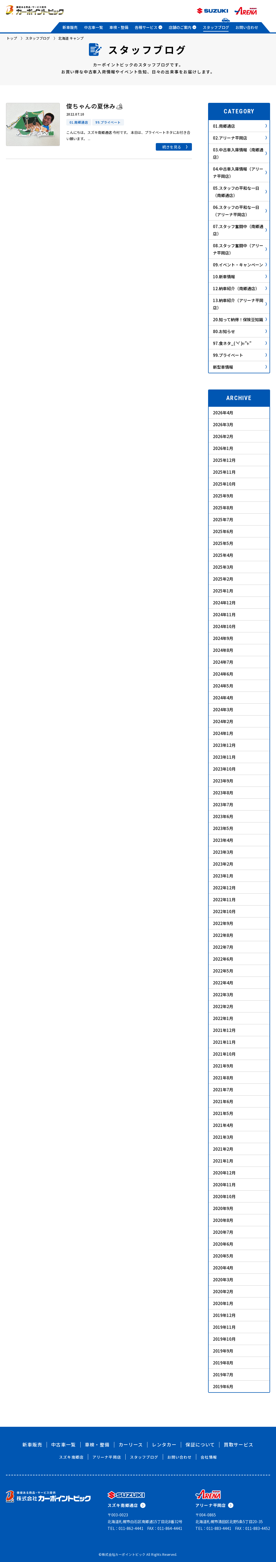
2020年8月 (223, 1220)
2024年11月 (224, 614)
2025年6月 (223, 531)
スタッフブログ (216, 27)
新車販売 (70, 27)
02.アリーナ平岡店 (240, 138)
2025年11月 (224, 472)
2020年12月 (224, 1172)
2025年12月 (224, 460)
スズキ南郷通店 (127, 1505)
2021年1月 (223, 1161)
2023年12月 (224, 745)
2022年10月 (224, 911)
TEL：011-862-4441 (125, 1528)
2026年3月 (223, 424)
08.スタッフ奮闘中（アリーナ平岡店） (240, 249)
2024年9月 (223, 638)
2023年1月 (223, 876)
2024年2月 (223, 721)
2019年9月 (223, 1351)
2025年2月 (223, 579)
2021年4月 (223, 1125)
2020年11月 (224, 1184)
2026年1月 (223, 448)
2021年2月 (223, 1149)
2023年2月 (223, 864)
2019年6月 (223, 1386)
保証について (200, 1444)
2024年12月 (224, 602)
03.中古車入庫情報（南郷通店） (240, 153)
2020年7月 (223, 1232)
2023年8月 (223, 792)
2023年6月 (223, 816)
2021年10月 (224, 1054)
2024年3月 (223, 709)
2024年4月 (223, 697)
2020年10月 (224, 1196)
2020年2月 (223, 1291)
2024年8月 (223, 650)
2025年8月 (223, 507)
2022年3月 (223, 994)
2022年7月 (223, 947)
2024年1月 (223, 733)
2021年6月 (223, 1101)
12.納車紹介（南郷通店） (240, 288)
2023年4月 (223, 840)
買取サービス (238, 1444)
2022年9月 (223, 923)
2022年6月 (223, 959)
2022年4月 (223, 982)
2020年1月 (223, 1303)
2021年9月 (223, 1066)
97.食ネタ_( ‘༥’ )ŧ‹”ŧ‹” (240, 343)
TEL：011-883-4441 (213, 1528)
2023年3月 (223, 852)
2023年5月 (223, 828)
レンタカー (164, 1444)
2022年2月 (223, 1006)
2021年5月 (223, 1113)
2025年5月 (223, 543)
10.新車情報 (240, 276)
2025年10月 (224, 484)
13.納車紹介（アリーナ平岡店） (240, 303)
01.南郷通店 (240, 126)
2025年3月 (223, 567)
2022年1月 (223, 1018)
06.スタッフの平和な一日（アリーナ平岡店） (240, 210)
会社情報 (209, 1457)
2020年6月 (223, 1244)
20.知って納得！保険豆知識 (240, 319)
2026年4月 (223, 412)
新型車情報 (240, 367)
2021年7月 (223, 1089)
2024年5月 (223, 686)
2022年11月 (224, 899)
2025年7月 (223, 519)
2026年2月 (223, 436)
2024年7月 (223, 662)
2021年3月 (223, 1137)
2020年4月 (223, 1267)
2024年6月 (223, 674)
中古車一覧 (93, 27)
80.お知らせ (240, 331)
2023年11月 (224, 757)
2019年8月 (223, 1363)
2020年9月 (223, 1208)
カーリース (131, 1444)
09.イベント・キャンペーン (240, 264)
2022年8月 (223, 935)
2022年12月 (224, 887)
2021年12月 (224, 1030)
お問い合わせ (247, 27)
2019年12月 (224, 1315)
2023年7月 (223, 804)
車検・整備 (118, 27)
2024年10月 (224, 626)
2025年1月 (223, 591)
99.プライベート (240, 355)
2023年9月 (223, 781)
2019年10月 (224, 1339)
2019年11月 (224, 1327)
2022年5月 (223, 971)
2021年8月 (223, 1077)
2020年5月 (223, 1256)
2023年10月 (224, 769)
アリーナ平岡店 (106, 1457)
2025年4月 (223, 555)
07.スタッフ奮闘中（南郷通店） (240, 229)
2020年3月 (223, 1279)
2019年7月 (223, 1374)
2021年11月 (224, 1042)
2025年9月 (223, 496)
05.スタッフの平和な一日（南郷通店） (240, 191)
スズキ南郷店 (71, 1457)
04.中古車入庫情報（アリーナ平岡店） (240, 172)
